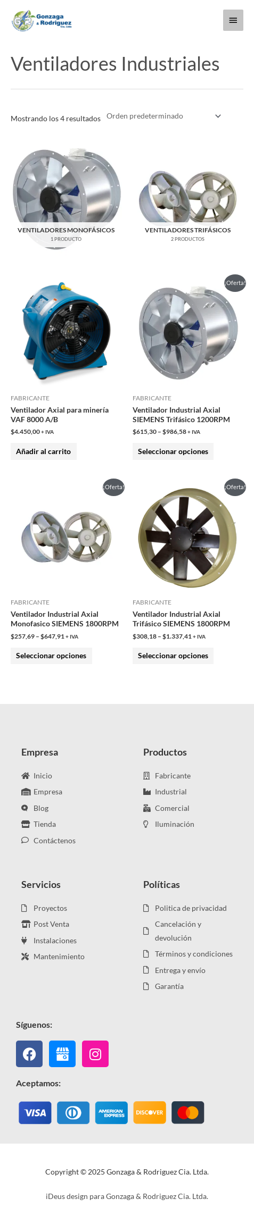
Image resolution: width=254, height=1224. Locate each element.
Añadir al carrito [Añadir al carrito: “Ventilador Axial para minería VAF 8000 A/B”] (43, 451)
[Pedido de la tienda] (162, 116)
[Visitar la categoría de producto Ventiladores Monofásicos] (66, 199)
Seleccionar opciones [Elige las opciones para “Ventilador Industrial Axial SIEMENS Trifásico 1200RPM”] (173, 451)
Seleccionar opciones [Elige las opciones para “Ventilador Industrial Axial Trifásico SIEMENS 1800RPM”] (173, 655)
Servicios (41, 884)
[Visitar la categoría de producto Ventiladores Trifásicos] (188, 199)
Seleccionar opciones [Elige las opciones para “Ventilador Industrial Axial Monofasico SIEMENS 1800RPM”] (51, 655)
